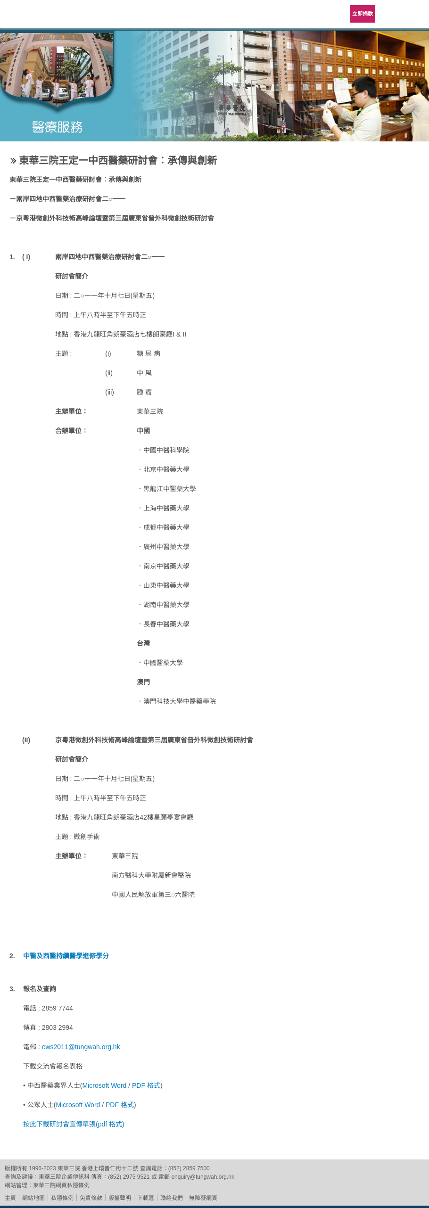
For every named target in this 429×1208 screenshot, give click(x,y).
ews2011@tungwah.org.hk (81, 1047)
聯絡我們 (171, 1198)
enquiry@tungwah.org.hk (202, 1177)
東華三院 (34, 17)
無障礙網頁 (203, 1198)
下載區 (145, 1198)
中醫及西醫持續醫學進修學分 (66, 956)
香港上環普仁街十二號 (110, 1168)
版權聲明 (119, 1198)
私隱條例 (62, 1198)
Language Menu (391, 14)
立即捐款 (362, 13)
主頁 (10, 1198)
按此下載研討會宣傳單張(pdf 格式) (73, 1124)
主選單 (415, 14)
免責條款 (91, 1198)
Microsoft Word (105, 1085)
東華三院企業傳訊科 (64, 1177)
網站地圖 (33, 1198)
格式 (153, 1085)
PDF (139, 1085)
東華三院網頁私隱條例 (61, 1185)
